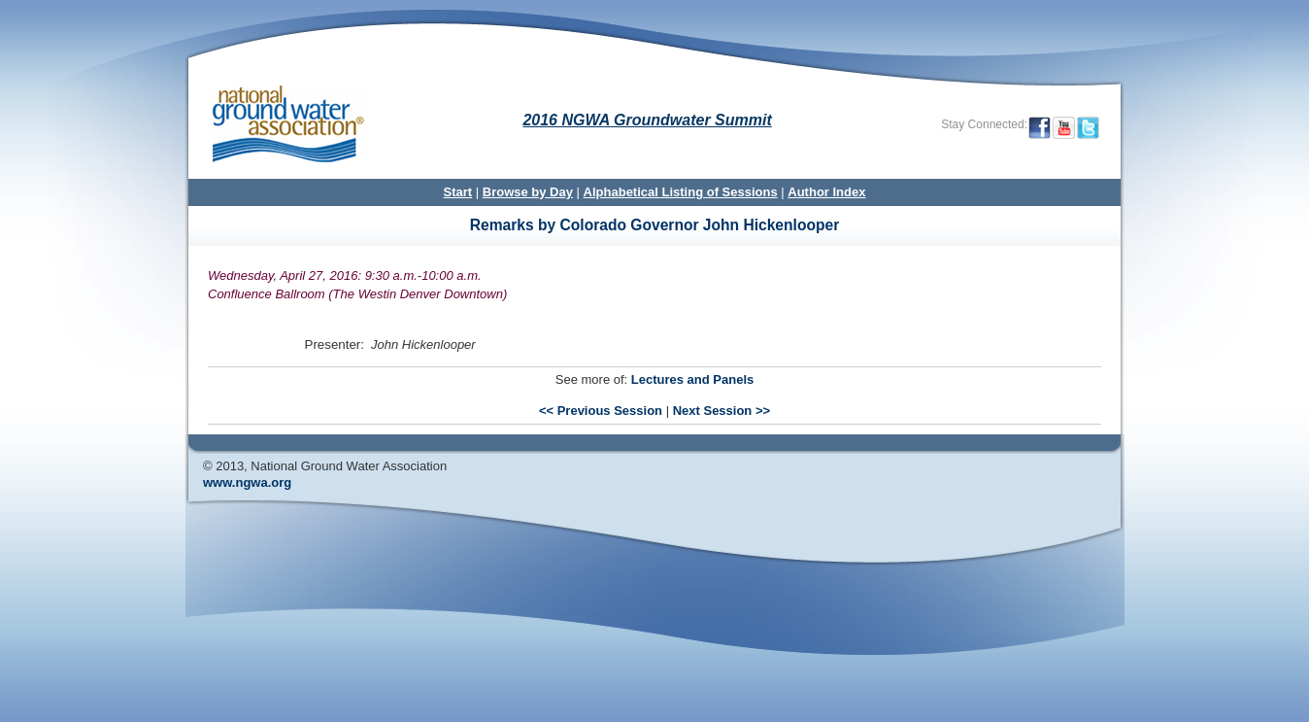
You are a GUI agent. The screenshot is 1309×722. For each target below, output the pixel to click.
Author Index (826, 192)
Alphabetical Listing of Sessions (681, 192)
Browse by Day (528, 192)
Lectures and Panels (692, 379)
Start (458, 192)
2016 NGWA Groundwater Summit (646, 120)
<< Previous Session (600, 410)
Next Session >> (721, 410)
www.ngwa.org (247, 482)
